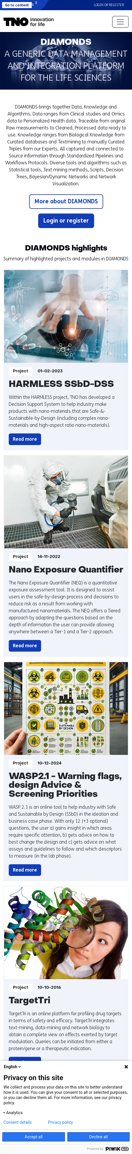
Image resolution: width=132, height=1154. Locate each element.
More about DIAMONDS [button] (66, 201)
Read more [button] (27, 439)
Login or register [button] (66, 220)
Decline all (98, 1137)
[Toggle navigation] (120, 22)
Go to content (17, 5)
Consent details (17, 1122)
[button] (28, 22)
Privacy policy (60, 1122)
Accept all (33, 1137)
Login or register (109, 5)
